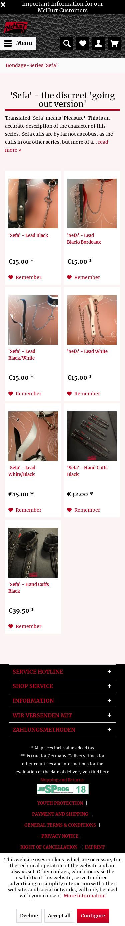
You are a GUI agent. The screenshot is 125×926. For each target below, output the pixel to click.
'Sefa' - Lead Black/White (21, 355)
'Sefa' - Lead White (87, 351)
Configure (93, 916)
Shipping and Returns (62, 779)
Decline (29, 916)
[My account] (98, 43)
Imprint (95, 847)
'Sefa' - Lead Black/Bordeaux (84, 239)
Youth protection (60, 803)
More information (85, 896)
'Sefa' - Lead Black (28, 235)
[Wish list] (82, 43)
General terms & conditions (60, 825)
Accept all (59, 916)
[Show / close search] (66, 43)
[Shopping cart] (114, 43)
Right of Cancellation (48, 847)
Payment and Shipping (60, 814)
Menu (18, 42)
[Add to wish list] (24, 277)
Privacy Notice (60, 836)
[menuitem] (18, 43)
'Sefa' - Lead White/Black (21, 471)
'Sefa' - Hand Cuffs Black (87, 471)
